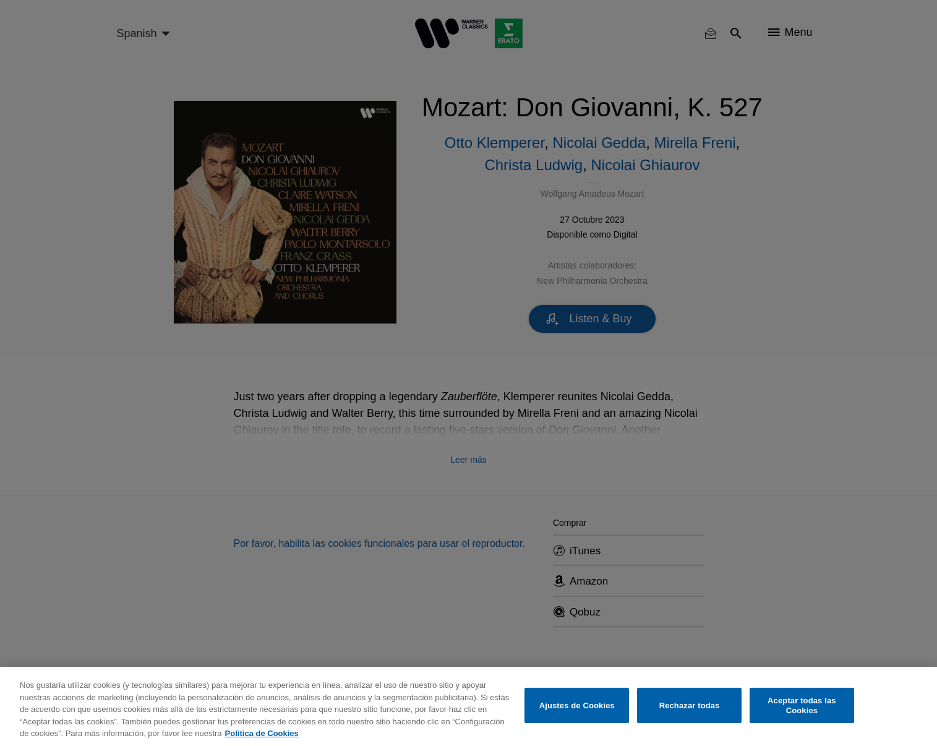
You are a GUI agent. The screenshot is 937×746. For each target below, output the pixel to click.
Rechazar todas (689, 705)
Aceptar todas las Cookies (802, 705)
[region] (468, 706)
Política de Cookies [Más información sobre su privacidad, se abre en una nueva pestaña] (262, 733)
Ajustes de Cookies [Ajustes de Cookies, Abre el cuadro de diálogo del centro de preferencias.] (577, 705)
